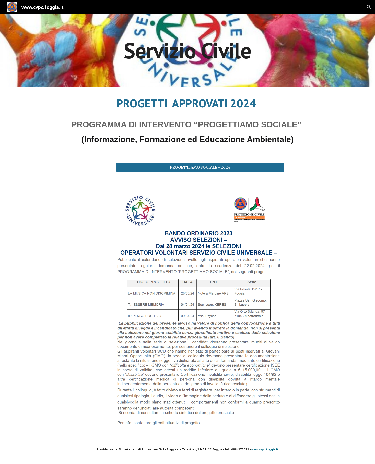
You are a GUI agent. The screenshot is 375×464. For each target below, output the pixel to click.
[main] (187, 50)
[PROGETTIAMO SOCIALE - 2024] (200, 167)
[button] (369, 7)
